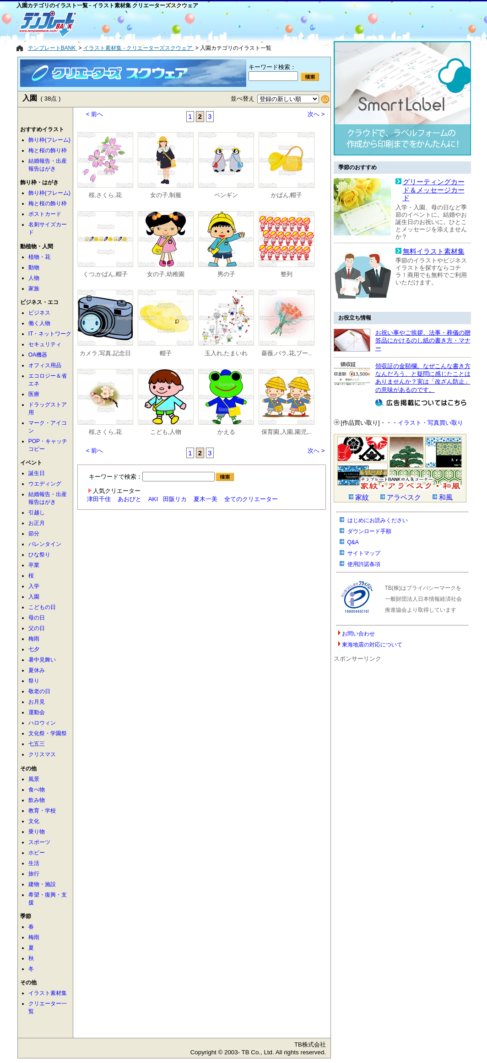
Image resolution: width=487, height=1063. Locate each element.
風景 (33, 779)
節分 (33, 533)
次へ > (316, 114)
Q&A (353, 542)
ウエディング (44, 484)
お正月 (36, 523)
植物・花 (39, 257)
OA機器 (37, 355)
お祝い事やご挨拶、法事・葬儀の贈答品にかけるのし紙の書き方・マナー (423, 340)
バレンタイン (44, 544)
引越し (36, 512)
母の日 (36, 617)
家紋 (362, 497)
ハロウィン (42, 723)
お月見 (36, 702)
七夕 (33, 649)
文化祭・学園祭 (47, 733)
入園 (33, 596)
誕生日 (36, 473)
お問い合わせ (358, 633)
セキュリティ (44, 344)
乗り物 (36, 831)
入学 (33, 586)
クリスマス (42, 754)
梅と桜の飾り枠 (47, 150)
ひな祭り (39, 554)
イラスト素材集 (47, 993)
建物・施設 (42, 884)
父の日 (36, 628)
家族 (33, 288)
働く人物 (39, 323)
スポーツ (39, 842)
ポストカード (44, 214)
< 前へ (94, 114)
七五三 (36, 744)
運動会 (36, 712)
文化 (33, 821)
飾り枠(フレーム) (49, 140)
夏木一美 (205, 499)
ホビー (36, 852)
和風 (446, 497)
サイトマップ (363, 553)
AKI (153, 499)
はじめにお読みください (377, 520)
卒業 (33, 565)
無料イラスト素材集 (434, 251)
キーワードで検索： (161, 476)
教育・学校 (42, 810)
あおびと (129, 499)
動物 (33, 267)
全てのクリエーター (251, 499)
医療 (33, 394)
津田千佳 (99, 499)
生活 (33, 863)
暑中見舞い (42, 660)
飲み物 (36, 800)
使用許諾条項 (363, 564)
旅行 (33, 874)
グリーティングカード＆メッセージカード (434, 190)
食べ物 (36, 789)
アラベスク (404, 497)
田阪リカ (175, 499)
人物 (33, 278)
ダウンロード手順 (369, 531)
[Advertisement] (211, 23)
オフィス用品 (44, 365)
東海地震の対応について (372, 644)
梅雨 (33, 639)
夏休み (36, 670)
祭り (33, 681)
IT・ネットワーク (50, 334)
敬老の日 (39, 691)
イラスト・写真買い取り (430, 422)
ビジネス (39, 313)
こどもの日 (42, 607)
